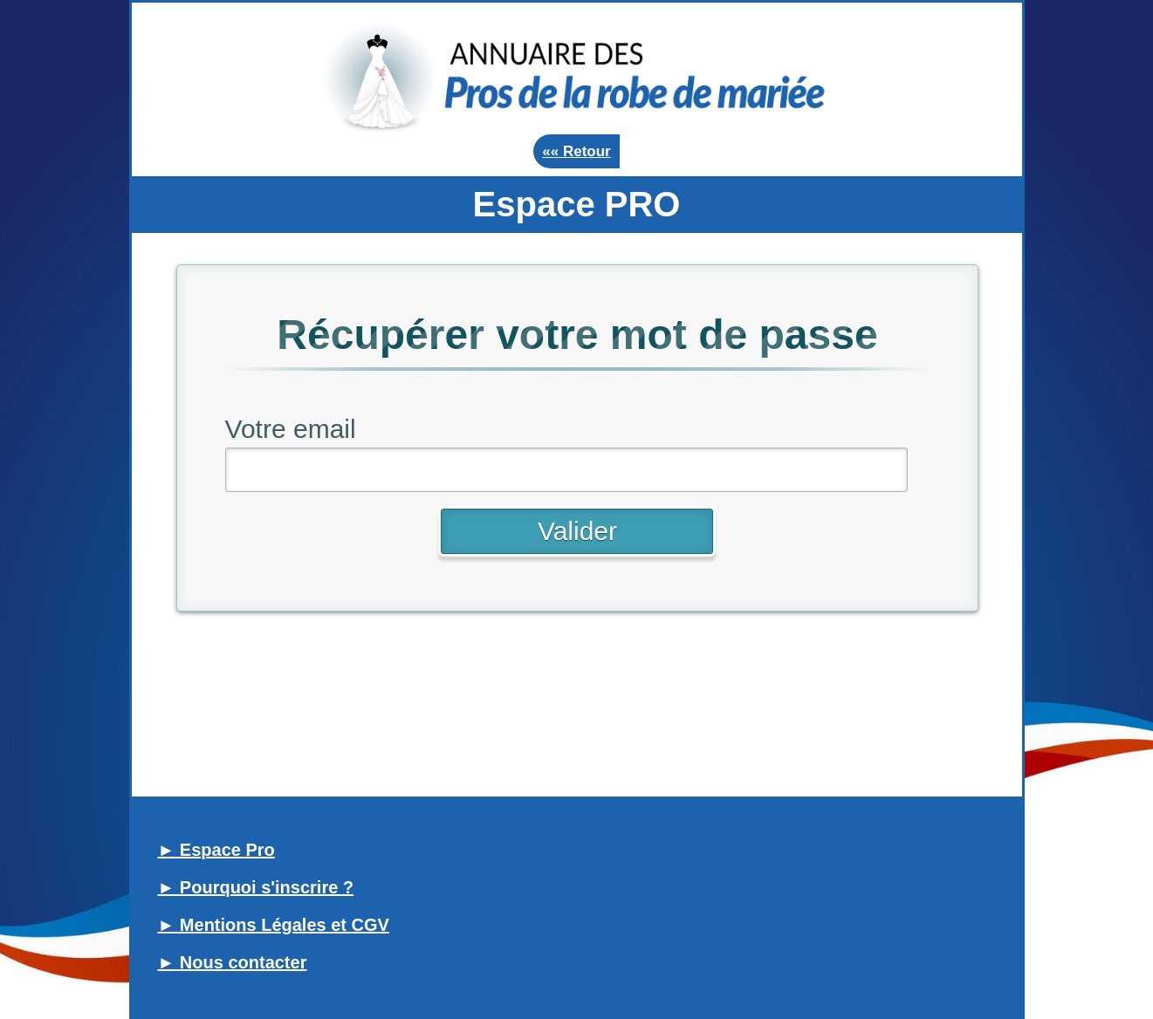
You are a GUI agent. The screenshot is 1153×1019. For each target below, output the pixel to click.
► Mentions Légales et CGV (273, 924)
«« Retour (576, 151)
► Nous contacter (232, 962)
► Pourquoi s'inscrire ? (256, 887)
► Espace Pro (216, 849)
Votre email (290, 428)
